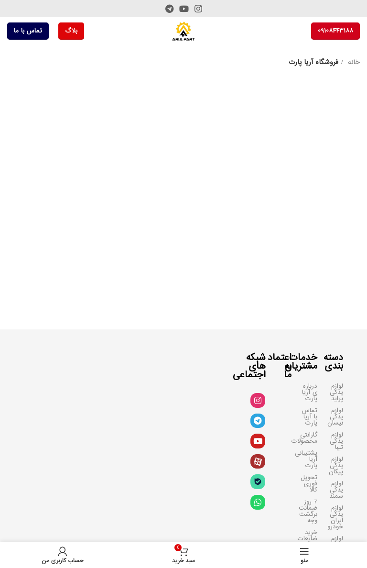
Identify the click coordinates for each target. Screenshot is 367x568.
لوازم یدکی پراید (336, 392)
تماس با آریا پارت (309, 416)
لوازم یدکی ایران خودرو (335, 517)
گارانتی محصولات (309, 438)
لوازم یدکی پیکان (336, 465)
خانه (352, 62)
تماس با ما (28, 30)
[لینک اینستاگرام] (198, 8)
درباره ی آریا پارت (309, 392)
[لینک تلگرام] (169, 8)
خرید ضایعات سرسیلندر (309, 538)
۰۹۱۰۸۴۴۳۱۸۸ (335, 30)
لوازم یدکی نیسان (335, 416)
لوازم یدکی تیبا (336, 441)
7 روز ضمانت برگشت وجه (309, 511)
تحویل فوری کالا (309, 483)
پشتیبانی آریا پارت (309, 459)
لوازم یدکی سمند (336, 490)
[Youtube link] (184, 8)
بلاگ (71, 30)
